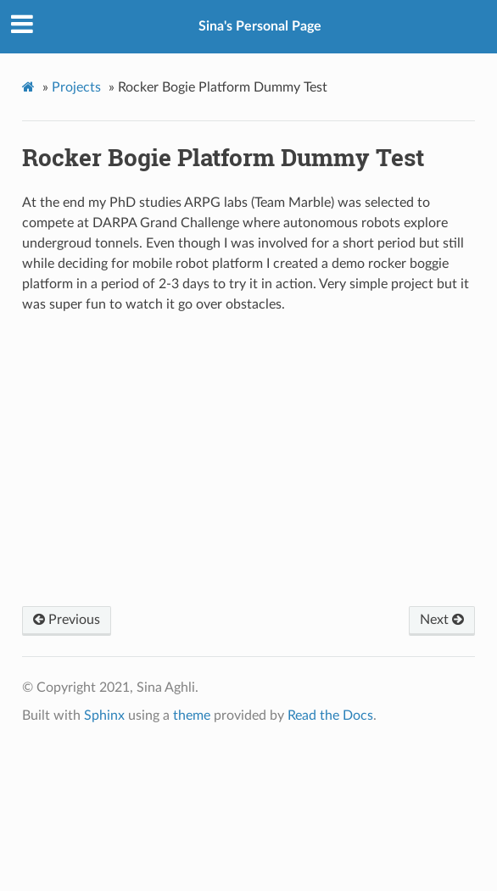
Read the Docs (330, 715)
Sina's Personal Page (259, 26)
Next (442, 619)
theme (191, 715)
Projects (76, 87)
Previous (66, 619)
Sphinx (104, 715)
